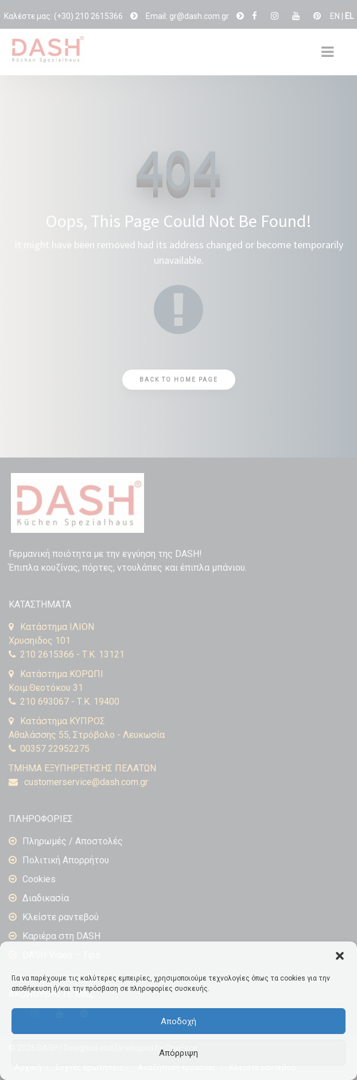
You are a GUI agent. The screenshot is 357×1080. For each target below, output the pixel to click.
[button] (340, 956)
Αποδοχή (178, 1021)
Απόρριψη (178, 1053)
